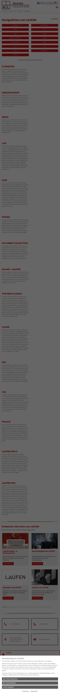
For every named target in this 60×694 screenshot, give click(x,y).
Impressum (25, 691)
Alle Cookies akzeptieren (10, 679)
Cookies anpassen (8, 687)
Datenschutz (34, 691)
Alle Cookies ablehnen (9, 683)
